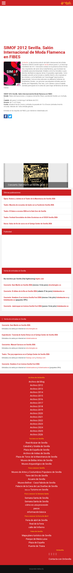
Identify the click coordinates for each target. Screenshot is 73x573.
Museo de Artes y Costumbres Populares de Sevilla (36, 472)
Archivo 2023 (36, 424)
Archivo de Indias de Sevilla (36, 453)
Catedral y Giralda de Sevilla (36, 446)
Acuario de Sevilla (36, 479)
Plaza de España (36, 542)
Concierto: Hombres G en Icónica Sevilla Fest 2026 (20, 364)
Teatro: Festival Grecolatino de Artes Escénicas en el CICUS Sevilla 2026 (31, 217)
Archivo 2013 (36, 388)
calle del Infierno (36, 527)
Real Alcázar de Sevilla (36, 442)
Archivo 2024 (36, 427)
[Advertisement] (36, 25)
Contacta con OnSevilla (60, 559)
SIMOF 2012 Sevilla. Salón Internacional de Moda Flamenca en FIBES (34, 52)
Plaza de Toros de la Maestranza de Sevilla (36, 456)
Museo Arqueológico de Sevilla (36, 464)
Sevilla (46, 64)
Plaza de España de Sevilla (36, 449)
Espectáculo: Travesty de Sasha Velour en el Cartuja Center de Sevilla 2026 (30, 335)
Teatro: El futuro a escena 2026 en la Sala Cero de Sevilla (25, 211)
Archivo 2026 (36, 434)
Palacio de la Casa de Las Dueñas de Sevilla (37, 486)
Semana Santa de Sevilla (36, 498)
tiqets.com (40, 279)
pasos (37, 508)
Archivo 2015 (36, 395)
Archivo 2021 (36, 417)
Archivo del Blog (36, 381)
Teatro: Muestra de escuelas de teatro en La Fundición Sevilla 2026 (29, 205)
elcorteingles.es (31, 329)
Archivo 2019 (36, 410)
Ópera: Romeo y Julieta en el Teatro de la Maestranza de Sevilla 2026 (29, 199)
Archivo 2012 (36, 385)
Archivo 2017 (36, 403)
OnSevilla (25, 62)
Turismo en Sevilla (39, 489)
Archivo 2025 (36, 431)
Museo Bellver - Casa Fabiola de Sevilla (36, 482)
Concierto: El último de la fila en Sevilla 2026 (20, 291)
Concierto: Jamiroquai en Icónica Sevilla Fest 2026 (23, 306)
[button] (5, 175)
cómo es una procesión (36, 505)
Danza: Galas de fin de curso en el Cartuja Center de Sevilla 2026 (28, 224)
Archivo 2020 (36, 413)
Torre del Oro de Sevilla (36, 475)
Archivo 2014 (36, 392)
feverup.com (30, 358)
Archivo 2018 (36, 406)
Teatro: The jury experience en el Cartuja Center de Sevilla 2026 (25, 354)
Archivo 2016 (36, 399)
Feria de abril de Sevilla (36, 520)
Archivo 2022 (36, 420)
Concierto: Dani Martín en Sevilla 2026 (16, 325)
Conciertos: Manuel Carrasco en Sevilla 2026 (18, 345)
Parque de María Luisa (36, 539)
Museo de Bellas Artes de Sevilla (36, 460)
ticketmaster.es (31, 338)
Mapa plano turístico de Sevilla (36, 535)
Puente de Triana (36, 546)
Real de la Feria (36, 523)
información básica (36, 512)
